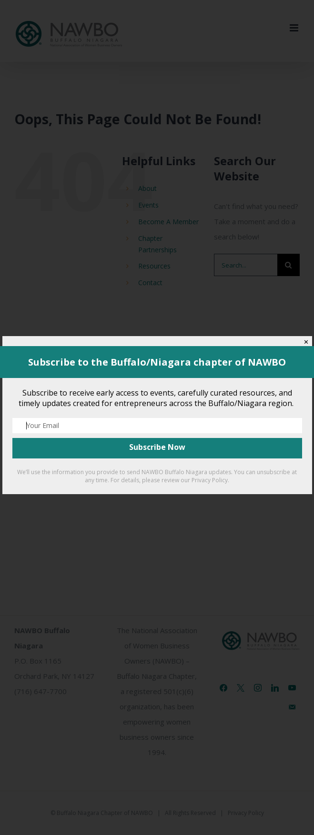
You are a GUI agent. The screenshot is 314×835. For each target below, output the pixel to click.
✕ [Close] (306, 342)
